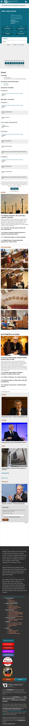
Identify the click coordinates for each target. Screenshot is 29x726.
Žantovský (5, 592)
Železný (11, 574)
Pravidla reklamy (12, 632)
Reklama (10, 629)
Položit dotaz (7, 28)
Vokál (17, 572)
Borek (13, 567)
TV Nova (19, 562)
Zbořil (25, 590)
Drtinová (22, 567)
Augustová (4, 567)
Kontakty (10, 604)
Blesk (9, 551)
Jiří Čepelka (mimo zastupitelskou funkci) (12, 5)
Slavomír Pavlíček (10, 698)
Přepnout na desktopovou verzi (8, 723)
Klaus (12, 583)
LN (24, 557)
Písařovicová (9, 571)
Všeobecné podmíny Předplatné (16, 612)
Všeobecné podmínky (13, 611)
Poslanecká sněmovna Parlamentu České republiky (12, 93)
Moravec (4, 571)
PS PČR (4, 420)
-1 (10, 63)
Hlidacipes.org (17, 555)
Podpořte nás (11, 600)
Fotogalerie (6, 247)
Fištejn (16, 579)
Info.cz (11, 557)
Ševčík (22, 588)
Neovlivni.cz (9, 558)
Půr (3, 586)
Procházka (18, 571)
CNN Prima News (20, 551)
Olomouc (3, 125)
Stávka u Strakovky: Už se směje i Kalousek (13, 377)
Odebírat (5, 519)
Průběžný (14, 44)
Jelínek (17, 581)
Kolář (15, 583)
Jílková (12, 569)
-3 (5, 63)
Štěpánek (11, 590)
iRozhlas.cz (16, 557)
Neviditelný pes (16, 558)
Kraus (22, 569)
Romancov (11, 586)
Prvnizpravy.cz (8, 560)
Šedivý (19, 588)
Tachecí (22, 571)
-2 (8, 63)
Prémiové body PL (13, 625)
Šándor (15, 588)
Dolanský (17, 567)
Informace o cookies (13, 620)
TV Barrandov (14, 562)
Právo (3, 560)
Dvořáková (7, 579)
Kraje (3, 192)
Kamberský (4, 583)
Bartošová (10, 567)
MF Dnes (4, 558)
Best (3, 579)
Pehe (24, 585)
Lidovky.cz (21, 557)
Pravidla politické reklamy (14, 633)
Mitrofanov (13, 585)
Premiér (4, 394)
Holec (23, 579)
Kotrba (18, 583)
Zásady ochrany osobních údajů (16, 619)
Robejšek (6, 586)
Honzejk (4, 581)
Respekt (17, 560)
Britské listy (13, 551)
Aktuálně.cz (4, 551)
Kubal (25, 569)
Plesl (14, 571)
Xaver (7, 574)
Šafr (12, 588)
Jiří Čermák (4, 701)
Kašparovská (17, 569)
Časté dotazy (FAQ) (13, 602)
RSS (9, 626)
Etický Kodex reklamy (13, 630)
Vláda (3, 446)
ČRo (25, 551)
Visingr (18, 590)
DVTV (13, 553)
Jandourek (13, 581)
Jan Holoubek (22, 699)
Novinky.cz (22, 558)
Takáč (3, 572)
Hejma (9, 569)
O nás (10, 599)
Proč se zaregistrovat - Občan (15, 622)
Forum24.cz (4, 555)
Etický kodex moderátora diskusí (16, 616)
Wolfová (4, 574)
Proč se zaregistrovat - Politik (15, 624)
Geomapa (21, 44)
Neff (17, 585)
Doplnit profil (21, 33)
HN (21, 555)
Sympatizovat (21, 28)
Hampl (19, 579)
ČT (3, 553)
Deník (6, 553)
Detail (3, 41)
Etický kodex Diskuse (13, 615)
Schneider (4, 588)
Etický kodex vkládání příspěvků (16, 613)
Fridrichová (4, 569)
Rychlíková (16, 586)
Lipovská (8, 585)
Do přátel (7, 33)
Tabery (14, 590)
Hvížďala (8, 581)
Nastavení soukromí (8, 640)
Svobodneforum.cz (6, 562)
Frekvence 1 (10, 555)
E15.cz (16, 553)
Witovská (21, 572)
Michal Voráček (15, 699)
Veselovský (13, 572)
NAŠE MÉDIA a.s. (10, 689)
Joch (21, 581)
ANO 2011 (6, 83)
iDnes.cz (24, 555)
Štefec (6, 590)
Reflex (13, 560)
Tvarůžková (7, 572)
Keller (9, 583)
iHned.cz (4, 557)
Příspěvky (5, 38)
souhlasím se (11, 516)
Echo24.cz (21, 553)
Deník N (9, 553)
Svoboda (9, 588)
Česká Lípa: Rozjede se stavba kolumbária (13, 237)
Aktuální (7, 44)
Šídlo (3, 590)
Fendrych (12, 579)
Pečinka (20, 585)
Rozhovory (5, 481)
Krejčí (21, 583)
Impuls (8, 557)
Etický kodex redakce (13, 606)
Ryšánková (22, 586)
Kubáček (4, 585)
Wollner (21, 590)
